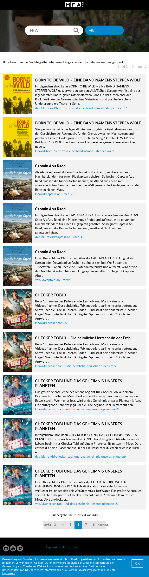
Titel (121, 66)
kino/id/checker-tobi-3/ (51, 323)
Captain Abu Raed (50, 166)
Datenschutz (70, 547)
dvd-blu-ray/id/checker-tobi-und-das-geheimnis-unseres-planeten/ (80, 456)
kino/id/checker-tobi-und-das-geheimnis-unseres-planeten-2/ (77, 409)
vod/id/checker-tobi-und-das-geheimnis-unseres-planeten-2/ (76, 504)
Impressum (52, 547)
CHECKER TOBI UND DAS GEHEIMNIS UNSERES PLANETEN (78, 383)
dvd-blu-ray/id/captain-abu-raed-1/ (59, 237)
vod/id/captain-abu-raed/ (52, 280)
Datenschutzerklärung (15, 570)
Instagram (6, 548)
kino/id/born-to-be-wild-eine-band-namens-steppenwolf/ (74, 151)
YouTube (13, 548)
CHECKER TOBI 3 (50, 295)
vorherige (47, 524)
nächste (102, 524)
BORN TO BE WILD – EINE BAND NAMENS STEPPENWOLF (88, 80)
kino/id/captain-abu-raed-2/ (54, 194)
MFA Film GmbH (74, 4)
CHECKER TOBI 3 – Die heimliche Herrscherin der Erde (83, 338)
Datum (137, 66)
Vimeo (20, 548)
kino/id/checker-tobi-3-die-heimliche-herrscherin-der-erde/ (75, 366)
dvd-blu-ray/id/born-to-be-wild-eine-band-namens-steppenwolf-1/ (81, 108)
